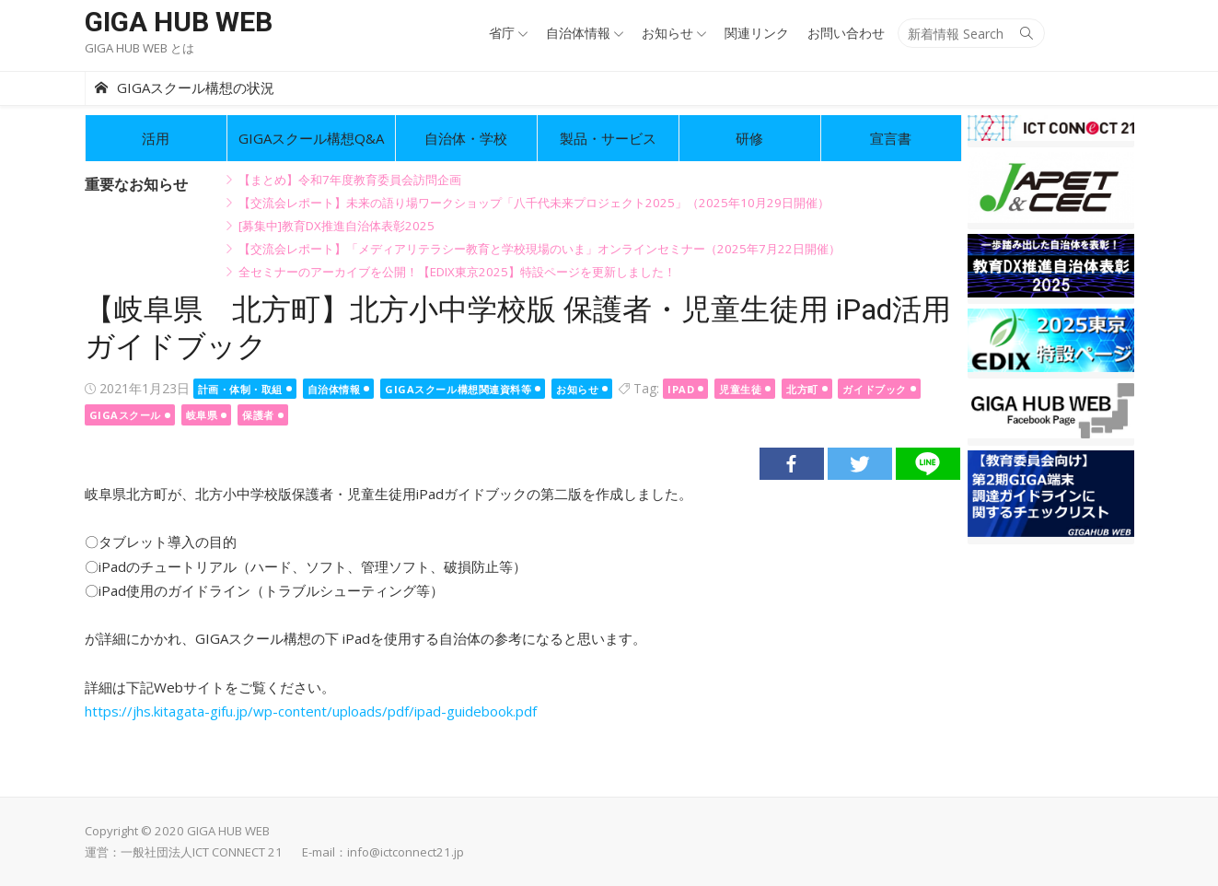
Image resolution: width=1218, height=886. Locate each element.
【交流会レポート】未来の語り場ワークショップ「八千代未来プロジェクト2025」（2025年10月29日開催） (533, 202)
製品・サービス (608, 138)
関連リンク (757, 32)
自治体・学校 (465, 138)
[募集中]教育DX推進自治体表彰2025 (336, 225)
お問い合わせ (846, 32)
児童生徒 (740, 389)
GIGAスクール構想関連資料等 (458, 389)
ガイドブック (874, 389)
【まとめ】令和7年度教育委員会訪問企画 (349, 179)
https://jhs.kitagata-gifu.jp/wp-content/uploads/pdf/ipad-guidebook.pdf (311, 711)
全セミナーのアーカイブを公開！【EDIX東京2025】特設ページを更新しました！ (457, 271)
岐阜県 (202, 415)
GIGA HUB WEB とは (139, 48)
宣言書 (890, 138)
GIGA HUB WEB (179, 22)
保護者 (258, 415)
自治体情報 (578, 32)
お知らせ (667, 32)
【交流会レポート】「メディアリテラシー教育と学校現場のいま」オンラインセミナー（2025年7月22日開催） (539, 248)
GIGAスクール (125, 415)
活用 (155, 138)
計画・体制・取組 (240, 389)
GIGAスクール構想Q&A (311, 138)
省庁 (502, 32)
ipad (680, 389)
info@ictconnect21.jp (405, 852)
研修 (749, 138)
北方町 (802, 389)
